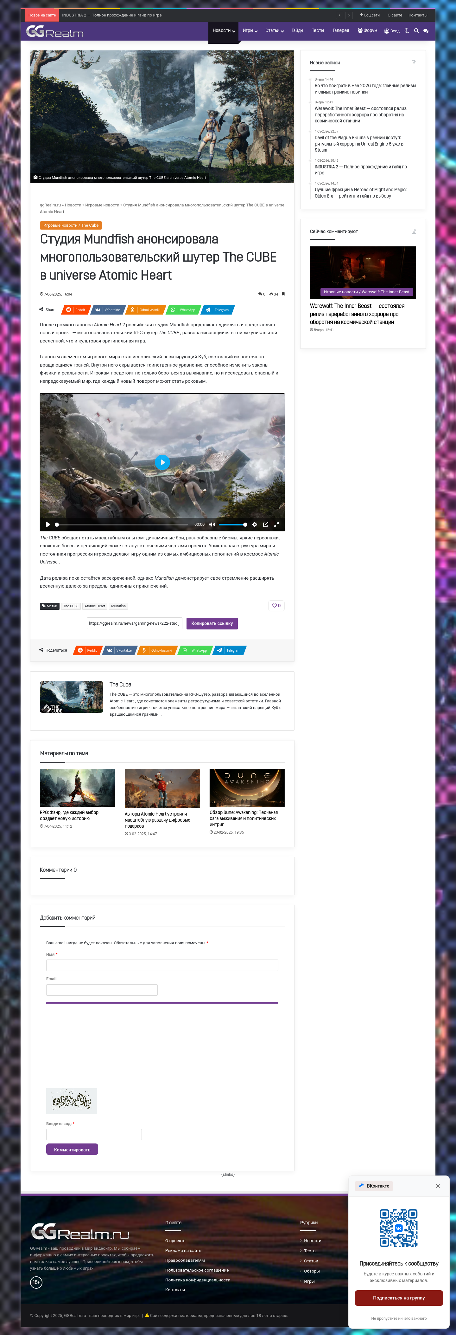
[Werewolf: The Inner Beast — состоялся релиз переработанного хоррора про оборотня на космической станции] (363, 272)
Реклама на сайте (183, 1250)
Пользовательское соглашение (197, 1270)
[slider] (121, 525)
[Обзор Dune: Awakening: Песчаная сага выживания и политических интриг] (247, 788)
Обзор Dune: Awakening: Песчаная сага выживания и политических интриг (244, 819)
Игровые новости (102, 205)
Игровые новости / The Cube (70, 225)
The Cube (120, 685)
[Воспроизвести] (48, 524)
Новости (222, 31)
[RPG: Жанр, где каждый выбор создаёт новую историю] (77, 788)
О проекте (175, 1240)
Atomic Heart (95, 606)
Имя (51, 954)
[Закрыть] (438, 1186)
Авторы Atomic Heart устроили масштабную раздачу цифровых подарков (157, 820)
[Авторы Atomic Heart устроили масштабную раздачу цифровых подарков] (162, 789)
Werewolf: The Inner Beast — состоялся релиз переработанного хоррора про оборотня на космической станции (357, 314)
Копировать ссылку (212, 623)
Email (51, 978)
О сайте (395, 15)
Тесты (318, 31)
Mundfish (118, 606)
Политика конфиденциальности (198, 1279)
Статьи (272, 31)
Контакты (418, 15)
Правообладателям (185, 1260)
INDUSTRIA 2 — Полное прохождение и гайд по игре (112, 15)
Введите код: (60, 1123)
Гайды (297, 31)
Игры (248, 31)
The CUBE (71, 606)
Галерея (341, 31)
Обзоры (312, 1270)
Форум (367, 30)
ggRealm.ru (50, 205)
